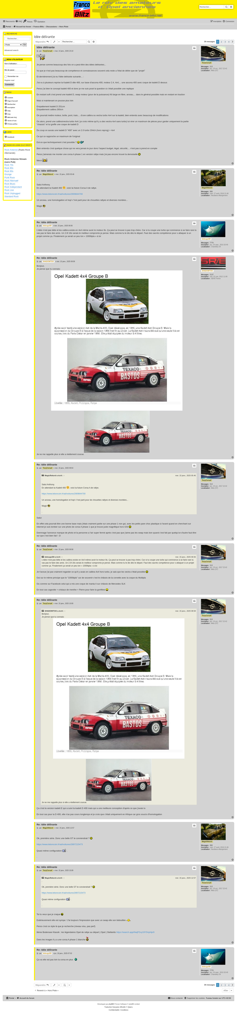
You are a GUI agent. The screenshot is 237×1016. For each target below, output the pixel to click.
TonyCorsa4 (206, 63)
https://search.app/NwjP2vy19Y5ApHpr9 (135, 932)
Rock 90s (8, 171)
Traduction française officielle (115, 1007)
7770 (212, 243)
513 (211, 66)
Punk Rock (9, 177)
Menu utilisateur (13, 59)
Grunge (7, 174)
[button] (232, 42)
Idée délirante (44, 37)
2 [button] (221, 41)
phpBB (111, 1004)
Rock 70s (8, 165)
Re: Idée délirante (47, 170)
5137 (212, 275)
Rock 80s (8, 168)
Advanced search (11, 50)
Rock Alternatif (11, 180)
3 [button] (225, 41)
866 (211, 191)
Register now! (9, 80)
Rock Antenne (11, 150)
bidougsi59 (206, 239)
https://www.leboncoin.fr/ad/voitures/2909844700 (60, 194)
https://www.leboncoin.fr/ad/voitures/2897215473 (60, 844)
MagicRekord (207, 188)
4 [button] (228, 41)
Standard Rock (11, 196)
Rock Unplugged (12, 193)
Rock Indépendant (13, 187)
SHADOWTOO (207, 271)
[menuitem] (18, 21)
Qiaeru (130, 1007)
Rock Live (9, 190)
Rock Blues (9, 184)
